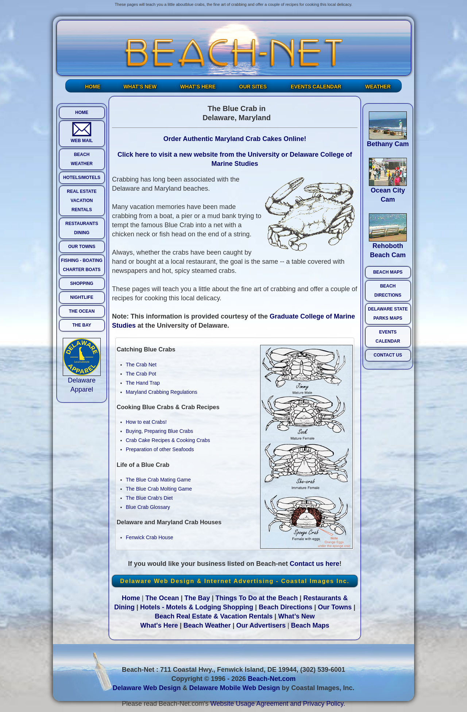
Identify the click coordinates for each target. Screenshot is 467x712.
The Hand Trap (143, 383)
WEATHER (378, 87)
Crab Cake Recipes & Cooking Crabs (168, 440)
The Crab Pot (141, 374)
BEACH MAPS (388, 272)
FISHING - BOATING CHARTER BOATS (82, 265)
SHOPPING (81, 283)
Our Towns (335, 607)
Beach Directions (285, 607)
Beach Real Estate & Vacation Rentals (214, 616)
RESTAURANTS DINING (81, 228)
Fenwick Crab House (149, 537)
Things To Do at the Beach (257, 598)
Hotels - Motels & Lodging (180, 607)
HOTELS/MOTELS (81, 177)
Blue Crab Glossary (148, 507)
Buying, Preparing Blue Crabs (159, 431)
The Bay (197, 598)
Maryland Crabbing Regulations (161, 392)
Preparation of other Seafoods (160, 449)
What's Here (159, 625)
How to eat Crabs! (146, 422)
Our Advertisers (261, 625)
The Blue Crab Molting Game (159, 489)
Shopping (238, 607)
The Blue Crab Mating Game (158, 480)
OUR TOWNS (81, 246)
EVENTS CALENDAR (316, 87)
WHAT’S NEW (140, 87)
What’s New (296, 616)
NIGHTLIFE (81, 297)
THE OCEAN (82, 311)
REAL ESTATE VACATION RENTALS (81, 200)
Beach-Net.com (272, 678)
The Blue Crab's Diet (149, 498)
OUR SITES (253, 87)
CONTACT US (388, 355)
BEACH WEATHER (82, 159)
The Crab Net (141, 365)
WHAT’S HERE (198, 87)
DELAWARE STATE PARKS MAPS (388, 313)
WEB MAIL (82, 132)
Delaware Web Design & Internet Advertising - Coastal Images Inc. (235, 581)
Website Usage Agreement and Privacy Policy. (278, 703)
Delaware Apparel (82, 381)
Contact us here (314, 563)
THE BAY (81, 325)
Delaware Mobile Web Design (234, 688)
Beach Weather (207, 625)
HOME (92, 87)
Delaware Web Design (147, 688)
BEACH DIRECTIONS (387, 290)
